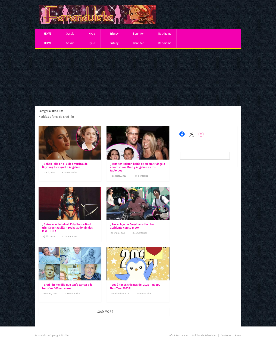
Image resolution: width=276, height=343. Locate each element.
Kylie (92, 33)
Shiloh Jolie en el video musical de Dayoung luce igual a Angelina (65, 165)
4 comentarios (140, 175)
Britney (113, 33)
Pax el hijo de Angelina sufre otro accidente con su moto (132, 226)
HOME (48, 33)
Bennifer (138, 33)
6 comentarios (69, 172)
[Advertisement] (138, 77)
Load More (104, 312)
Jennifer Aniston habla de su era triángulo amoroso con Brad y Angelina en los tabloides (137, 167)
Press (238, 335)
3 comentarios (140, 233)
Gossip (70, 33)
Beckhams (164, 33)
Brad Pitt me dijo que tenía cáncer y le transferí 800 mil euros (67, 286)
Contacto (226, 335)
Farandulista (42, 335)
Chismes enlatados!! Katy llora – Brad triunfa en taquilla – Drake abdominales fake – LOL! (67, 228)
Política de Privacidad (204, 335)
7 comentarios (144, 293)
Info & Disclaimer (178, 335)
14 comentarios (72, 293)
